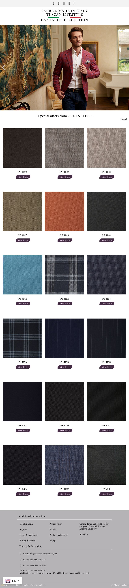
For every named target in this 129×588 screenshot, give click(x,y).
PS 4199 (64, 489)
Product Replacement (58, 535)
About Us (84, 534)
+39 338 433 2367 (38, 560)
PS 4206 (22, 489)
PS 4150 (22, 172)
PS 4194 (106, 298)
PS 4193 (64, 362)
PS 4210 (64, 425)
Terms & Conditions (28, 535)
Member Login (26, 524)
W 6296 (106, 489)
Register (23, 529)
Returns (52, 529)
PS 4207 (106, 425)
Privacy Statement (27, 540)
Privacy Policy (55, 524)
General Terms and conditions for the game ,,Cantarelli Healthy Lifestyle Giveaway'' (94, 526)
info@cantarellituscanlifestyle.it (43, 554)
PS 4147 (22, 235)
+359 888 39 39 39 (38, 566)
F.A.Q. (52, 540)
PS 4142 (22, 298)
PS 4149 (64, 172)
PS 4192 (64, 298)
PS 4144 (106, 235)
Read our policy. (38, 585)
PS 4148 (106, 172)
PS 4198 (106, 362)
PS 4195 (22, 362)
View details (23, 177)
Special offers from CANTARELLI (64, 116)
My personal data (121, 585)
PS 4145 (64, 235)
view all (123, 119)
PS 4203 (22, 425)
